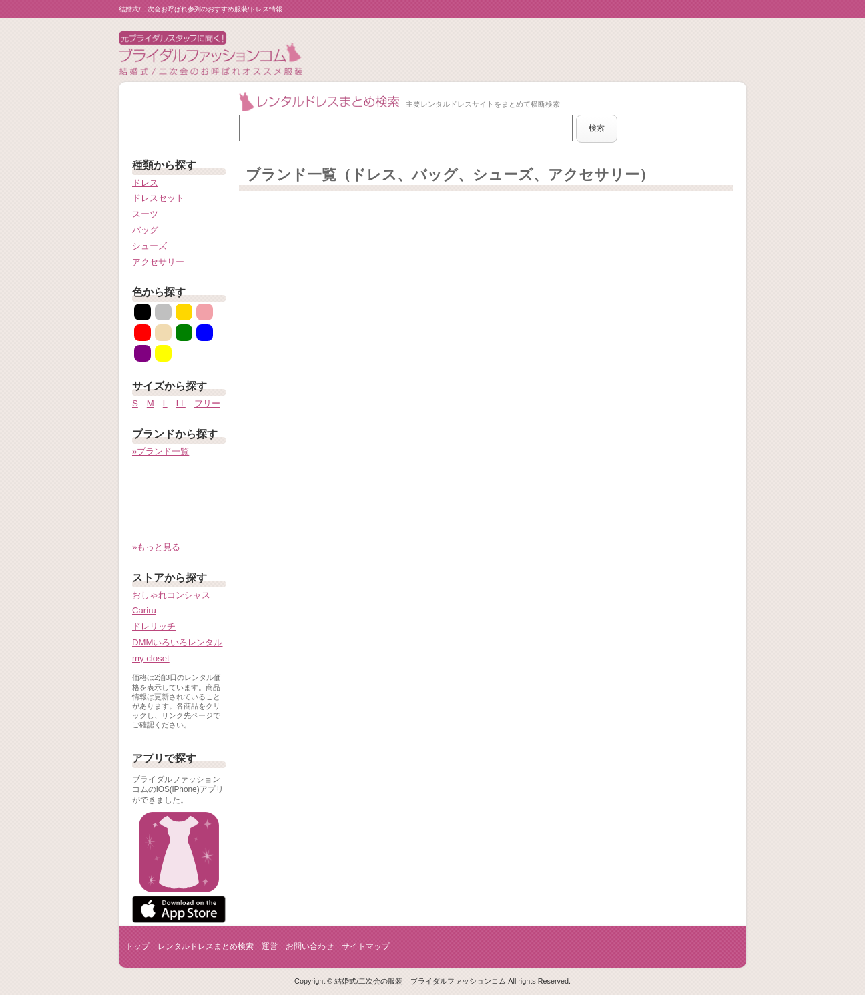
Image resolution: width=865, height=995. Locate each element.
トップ (137, 946)
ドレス (145, 183)
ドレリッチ (154, 626)
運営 (270, 946)
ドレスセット (158, 198)
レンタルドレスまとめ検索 (206, 946)
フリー (207, 403)
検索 (597, 128)
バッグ (145, 230)
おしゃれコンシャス (171, 595)
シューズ (149, 246)
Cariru (144, 610)
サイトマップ (366, 946)
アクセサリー (158, 262)
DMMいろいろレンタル (177, 642)
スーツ (145, 214)
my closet (151, 658)
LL (181, 403)
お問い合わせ (310, 946)
